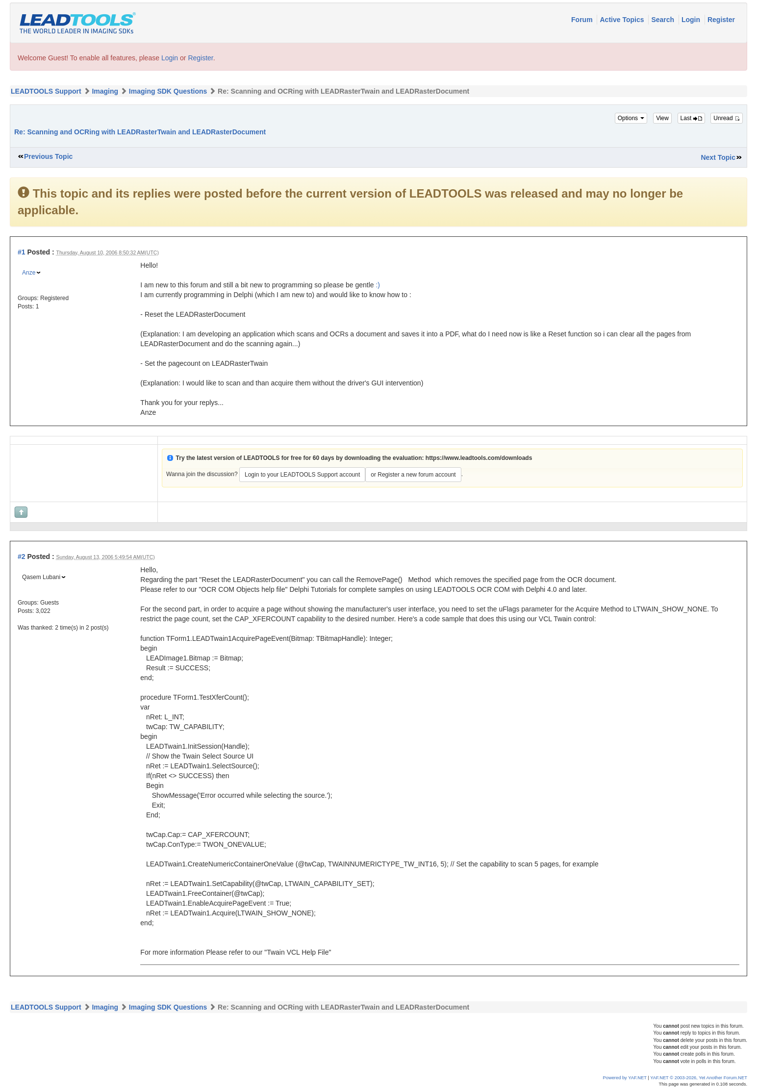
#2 (21, 556)
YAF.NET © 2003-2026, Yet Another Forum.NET (698, 1077)
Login (691, 20)
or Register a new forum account (413, 474)
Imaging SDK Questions (168, 91)
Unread (726, 118)
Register (721, 20)
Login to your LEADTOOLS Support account (302, 474)
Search (663, 20)
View (662, 118)
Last (691, 118)
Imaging (105, 91)
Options (631, 118)
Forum (582, 20)
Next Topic (718, 157)
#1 (21, 252)
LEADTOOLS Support (46, 91)
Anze (28, 272)
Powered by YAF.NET (625, 1077)
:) (378, 285)
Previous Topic (48, 156)
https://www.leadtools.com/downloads (479, 458)
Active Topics (623, 20)
